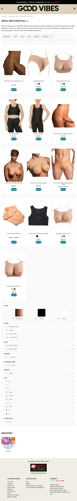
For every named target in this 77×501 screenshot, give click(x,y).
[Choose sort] (47, 36)
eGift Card (10, 482)
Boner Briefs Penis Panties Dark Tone (13, 81)
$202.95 (63, 87)
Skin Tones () (19, 318)
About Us (9, 483)
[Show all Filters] (7, 36)
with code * (38, 2)
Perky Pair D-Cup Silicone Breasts (13, 183)
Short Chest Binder (14, 133)
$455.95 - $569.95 (14, 237)
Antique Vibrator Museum (57, 486)
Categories (4, 16)
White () (64, 318)
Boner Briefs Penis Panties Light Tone (63, 133)
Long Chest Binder (38, 133)
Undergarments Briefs (38, 81)
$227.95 (14, 85)
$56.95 (38, 136)
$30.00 (38, 239)
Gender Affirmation (13, 16)
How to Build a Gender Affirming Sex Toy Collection (8, 447)
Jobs (51, 494)
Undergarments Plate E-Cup (14, 286)
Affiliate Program (54, 484)
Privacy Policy (11, 491)
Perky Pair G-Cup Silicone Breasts (38, 183)
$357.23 (14, 186)
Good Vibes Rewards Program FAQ (60, 492)
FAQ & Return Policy (13, 495)
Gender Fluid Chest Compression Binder (38, 233)
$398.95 (38, 186)
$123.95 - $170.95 (63, 186)
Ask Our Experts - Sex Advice (34, 485)
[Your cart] (74, 8)
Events (28, 483)
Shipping (9, 489)
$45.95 (14, 136)
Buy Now (13, 89)
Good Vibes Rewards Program (58, 490)
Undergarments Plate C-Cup (63, 233)
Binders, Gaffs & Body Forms (26, 16)
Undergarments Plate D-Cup (63, 81)
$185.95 (63, 239)
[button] (37, 84)
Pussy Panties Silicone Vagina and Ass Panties (63, 183)
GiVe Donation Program (56, 488)
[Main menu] (2, 8)
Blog (27, 482)
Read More (8, 451)
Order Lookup (11, 487)
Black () (41, 318)
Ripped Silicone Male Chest (14, 233)
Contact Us (10, 485)
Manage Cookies (12, 497)
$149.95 (38, 87)
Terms (9, 493)
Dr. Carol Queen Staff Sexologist (35, 487)
